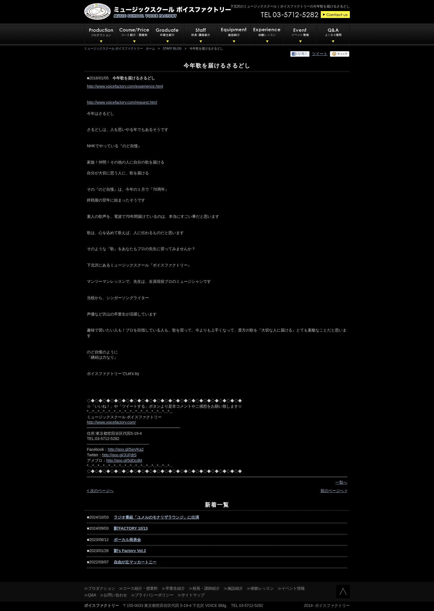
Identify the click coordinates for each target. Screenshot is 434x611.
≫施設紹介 (233, 588)
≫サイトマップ (191, 595)
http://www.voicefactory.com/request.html (122, 102)
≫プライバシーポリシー (152, 595)
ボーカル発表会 (127, 539)
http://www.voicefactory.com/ (111, 422)
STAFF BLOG (172, 48)
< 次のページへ (100, 490)
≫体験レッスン (260, 588)
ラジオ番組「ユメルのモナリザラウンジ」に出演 (156, 517)
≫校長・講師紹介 (204, 588)
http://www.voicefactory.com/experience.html (125, 86)
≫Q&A (90, 595)
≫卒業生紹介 (173, 588)
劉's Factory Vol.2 (130, 550)
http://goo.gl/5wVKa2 (125, 449)
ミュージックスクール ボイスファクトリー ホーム (119, 48)
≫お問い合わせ (113, 595)
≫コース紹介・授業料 (138, 588)
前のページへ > (334, 490)
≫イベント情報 (291, 588)
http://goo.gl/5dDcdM (124, 460)
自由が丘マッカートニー (135, 562)
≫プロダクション (99, 588)
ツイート (319, 53)
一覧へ (341, 482)
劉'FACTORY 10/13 (131, 528)
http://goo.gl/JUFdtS (119, 455)
